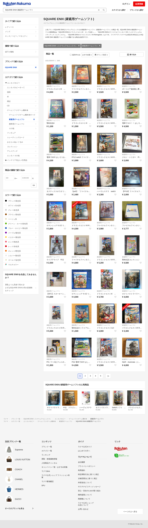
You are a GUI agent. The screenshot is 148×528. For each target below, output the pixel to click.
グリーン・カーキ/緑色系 (21, 224)
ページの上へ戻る (130, 512)
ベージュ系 (21, 219)
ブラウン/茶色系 (21, 214)
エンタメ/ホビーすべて (22, 87)
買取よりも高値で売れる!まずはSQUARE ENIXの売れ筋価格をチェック (21, 288)
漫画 (22, 92)
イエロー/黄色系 (21, 237)
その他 (23, 128)
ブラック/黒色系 (21, 201)
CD (22, 106)
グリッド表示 (101, 55)
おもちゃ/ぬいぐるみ (22, 142)
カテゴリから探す (119, 10)
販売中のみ (75, 55)
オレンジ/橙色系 (21, 251)
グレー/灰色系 (21, 210)
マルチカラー (21, 265)
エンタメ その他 (22, 156)
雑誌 (22, 101)
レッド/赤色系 (21, 246)
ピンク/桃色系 (21, 242)
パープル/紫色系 (21, 233)
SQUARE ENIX (21, 67)
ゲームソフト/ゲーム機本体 (22, 110)
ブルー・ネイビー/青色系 (21, 228)
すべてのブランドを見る (14, 508)
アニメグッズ (22, 151)
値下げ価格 (21, 52)
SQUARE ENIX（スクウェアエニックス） (62, 46)
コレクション (22, 147)
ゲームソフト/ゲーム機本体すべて (23, 115)
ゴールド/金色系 (21, 260)
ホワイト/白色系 (21, 205)
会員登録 (139, 4)
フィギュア (22, 133)
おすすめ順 (87, 55)
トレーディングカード (22, 137)
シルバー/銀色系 (21, 255)
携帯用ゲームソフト (23, 124)
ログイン (126, 4)
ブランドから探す (137, 10)
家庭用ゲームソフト (91, 46)
